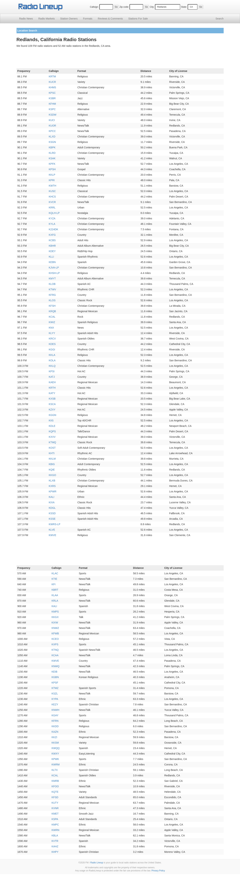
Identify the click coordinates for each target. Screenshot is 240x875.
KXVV (52, 436)
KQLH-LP (54, 213)
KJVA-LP (54, 267)
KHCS (52, 196)
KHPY (55, 851)
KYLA (52, 223)
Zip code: (124, 7)
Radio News (26, 18)
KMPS (55, 611)
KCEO (55, 638)
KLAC (55, 573)
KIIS (51, 420)
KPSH (52, 169)
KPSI (52, 371)
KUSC (52, 191)
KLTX (55, 770)
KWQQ (56, 748)
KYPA (55, 699)
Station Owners (69, 18)
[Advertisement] (120, 58)
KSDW (52, 114)
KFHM (52, 103)
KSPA (55, 819)
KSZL (55, 693)
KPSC (52, 92)
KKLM (52, 458)
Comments (110, 18)
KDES (52, 344)
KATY (52, 393)
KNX (51, 327)
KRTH (52, 387)
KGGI (52, 349)
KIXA (52, 502)
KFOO (55, 786)
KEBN (52, 262)
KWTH (52, 185)
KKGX (55, 617)
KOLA (52, 360)
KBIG (52, 464)
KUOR (52, 125)
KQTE (55, 791)
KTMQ (52, 442)
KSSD (52, 513)
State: (184, 7)
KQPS (52, 431)
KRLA (55, 600)
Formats (87, 18)
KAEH (52, 382)
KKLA (52, 354)
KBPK (52, 147)
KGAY (55, 715)
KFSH (52, 305)
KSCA (52, 404)
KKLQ (52, 365)
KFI (54, 584)
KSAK (52, 158)
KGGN (52, 415)
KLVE (52, 529)
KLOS (52, 300)
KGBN (55, 677)
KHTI (52, 453)
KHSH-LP (54, 273)
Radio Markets (46, 18)
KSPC (52, 109)
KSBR (52, 98)
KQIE (52, 469)
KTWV (52, 289)
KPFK (52, 163)
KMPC (55, 824)
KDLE (52, 425)
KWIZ (52, 322)
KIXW (55, 622)
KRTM (52, 76)
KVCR (52, 202)
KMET (55, 813)
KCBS (52, 240)
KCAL (52, 316)
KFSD (55, 797)
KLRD (52, 152)
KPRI (52, 180)
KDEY (52, 251)
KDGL (52, 507)
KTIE (54, 578)
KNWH (55, 709)
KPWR (52, 491)
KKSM (55, 742)
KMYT (52, 278)
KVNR (55, 808)
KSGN (52, 142)
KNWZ (55, 628)
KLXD (52, 136)
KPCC (52, 131)
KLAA (55, 595)
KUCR (52, 81)
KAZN (55, 731)
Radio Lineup (96, 862)
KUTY (55, 802)
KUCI (52, 120)
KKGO (52, 475)
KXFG (52, 234)
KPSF (55, 682)
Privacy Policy (158, 870)
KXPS (55, 644)
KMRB (55, 780)
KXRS (52, 486)
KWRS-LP (54, 524)
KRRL (52, 207)
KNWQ (56, 666)
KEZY (55, 704)
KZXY (52, 409)
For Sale (138, 18)
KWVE (52, 535)
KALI (51, 496)
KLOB (52, 284)
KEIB (54, 671)
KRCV (52, 338)
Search (219, 18)
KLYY (52, 333)
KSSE (52, 518)
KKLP (52, 174)
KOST (52, 447)
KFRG (52, 294)
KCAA (55, 655)
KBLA (55, 835)
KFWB (55, 633)
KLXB (52, 480)
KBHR (52, 245)
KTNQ (55, 649)
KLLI (51, 256)
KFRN (55, 720)
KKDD (55, 726)
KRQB (52, 311)
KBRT (55, 589)
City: (152, 7)
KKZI (54, 737)
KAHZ (55, 846)
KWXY (55, 753)
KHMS (52, 87)
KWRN (55, 830)
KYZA (52, 218)
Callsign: (94, 7)
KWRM (56, 764)
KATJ (52, 376)
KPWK (55, 759)
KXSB (52, 398)
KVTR (55, 841)
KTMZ (55, 688)
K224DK (53, 229)
